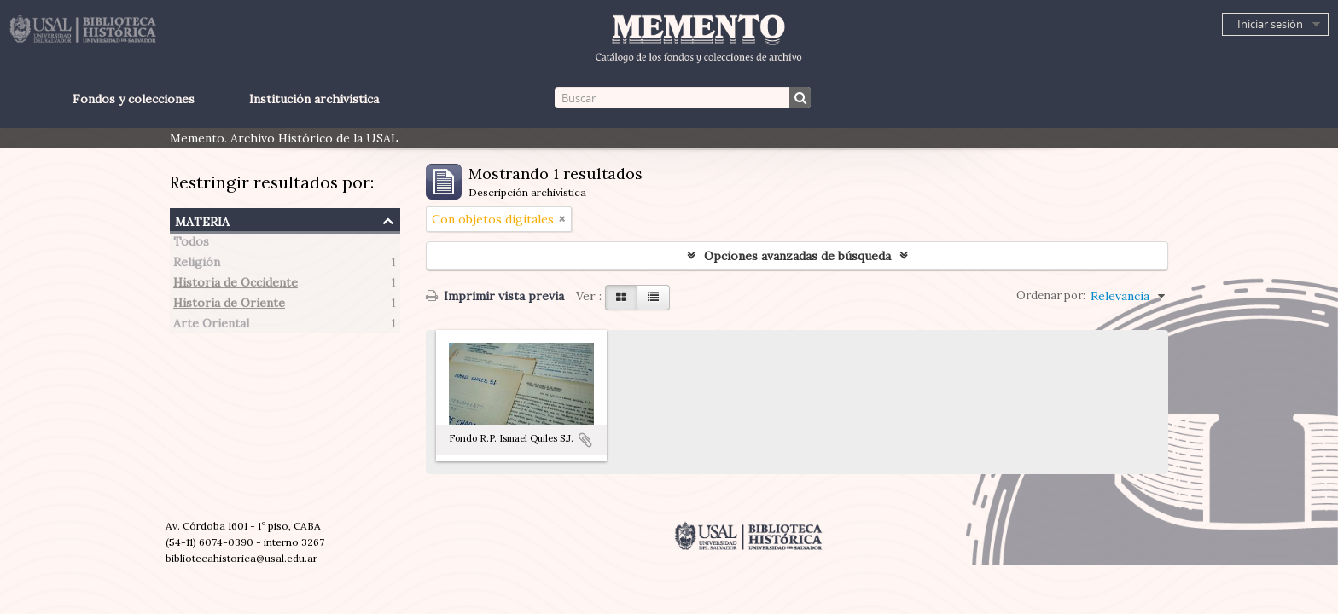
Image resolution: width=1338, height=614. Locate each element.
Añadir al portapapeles (585, 440)
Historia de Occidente (235, 285)
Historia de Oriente (229, 305)
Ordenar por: (1050, 295)
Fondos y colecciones (134, 99)
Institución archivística (314, 99)
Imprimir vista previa (495, 296)
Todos (191, 244)
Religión (196, 264)
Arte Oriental (211, 325)
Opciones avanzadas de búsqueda (797, 256)
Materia (202, 219)
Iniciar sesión (1270, 24)
